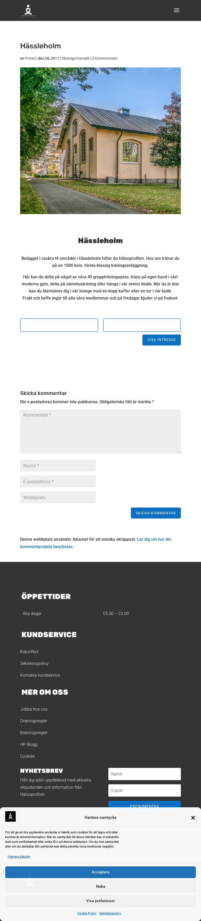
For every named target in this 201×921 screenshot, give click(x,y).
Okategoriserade (76, 58)
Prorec (30, 58)
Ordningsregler (33, 720)
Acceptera (100, 872)
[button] (193, 817)
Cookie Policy (87, 913)
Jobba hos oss (33, 709)
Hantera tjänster (19, 857)
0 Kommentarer (105, 58)
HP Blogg (28, 744)
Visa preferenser (100, 901)
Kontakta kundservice (40, 675)
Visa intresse (161, 340)
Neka (100, 886)
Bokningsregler (34, 732)
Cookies (27, 756)
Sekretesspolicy (110, 913)
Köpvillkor (29, 651)
